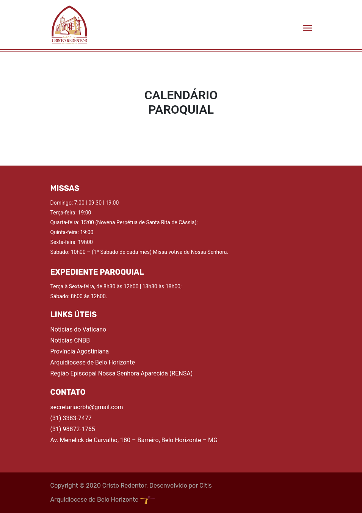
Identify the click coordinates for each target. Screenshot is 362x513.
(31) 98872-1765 (72, 429)
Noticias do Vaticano (78, 329)
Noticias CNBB (70, 340)
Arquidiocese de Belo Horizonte (92, 362)
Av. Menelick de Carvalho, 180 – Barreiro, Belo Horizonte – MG (134, 440)
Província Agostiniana (79, 351)
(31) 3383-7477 (71, 418)
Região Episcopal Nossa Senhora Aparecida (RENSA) (121, 373)
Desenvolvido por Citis (180, 485)
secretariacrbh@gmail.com (86, 407)
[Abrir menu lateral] (307, 27)
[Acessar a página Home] (69, 24)
